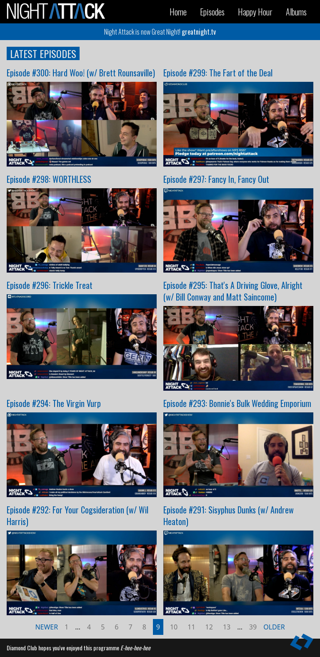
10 (174, 627)
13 (226, 627)
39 (253, 627)
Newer (46, 627)
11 (191, 627)
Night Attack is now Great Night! (160, 32)
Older (274, 627)
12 (209, 627)
